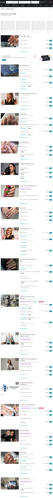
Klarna (41, 301)
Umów (51, 40)
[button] (12, 2)
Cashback (34, 301)
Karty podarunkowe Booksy (26, 189)
